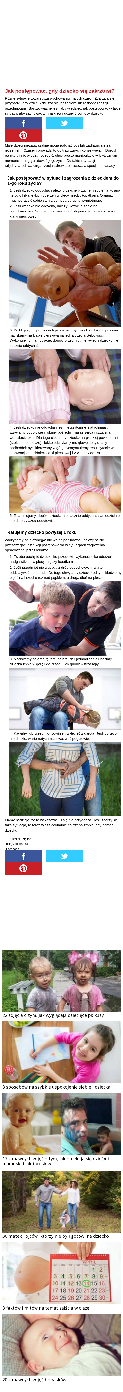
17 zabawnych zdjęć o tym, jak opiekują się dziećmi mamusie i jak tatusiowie (55, 1161)
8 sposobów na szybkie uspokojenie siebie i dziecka (56, 1087)
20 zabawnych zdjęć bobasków (34, 1380)
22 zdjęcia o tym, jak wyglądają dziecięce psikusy (53, 1015)
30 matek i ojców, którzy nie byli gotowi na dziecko (55, 1236)
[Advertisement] (63, 52)
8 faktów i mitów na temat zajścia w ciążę (45, 1308)
